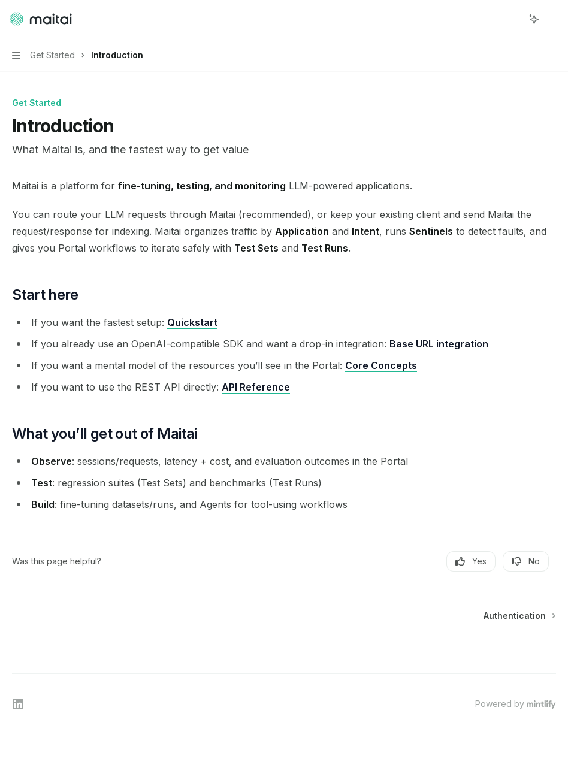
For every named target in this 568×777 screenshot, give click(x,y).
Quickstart (192, 322)
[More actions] (552, 19)
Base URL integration (438, 344)
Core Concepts (381, 365)
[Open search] (511, 19)
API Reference (256, 387)
